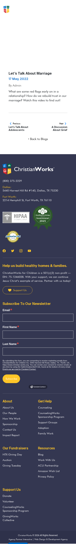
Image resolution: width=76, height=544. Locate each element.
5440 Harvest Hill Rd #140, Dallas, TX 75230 (30, 190)
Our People (9, 413)
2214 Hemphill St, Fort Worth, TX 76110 (27, 200)
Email (6, 310)
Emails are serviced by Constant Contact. (19, 369)
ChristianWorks (25, 535)
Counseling (45, 407)
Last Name (10, 344)
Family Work (45, 433)
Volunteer (8, 501)
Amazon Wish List (49, 471)
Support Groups (47, 422)
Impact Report (11, 435)
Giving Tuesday (12, 465)
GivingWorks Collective (10, 518)
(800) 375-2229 (12, 180)
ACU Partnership (48, 465)
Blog (40, 454)
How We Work (11, 418)
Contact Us (9, 429)
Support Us (20, 290)
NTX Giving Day (12, 454)
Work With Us (46, 460)
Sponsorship (10, 424)
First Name (10, 327)
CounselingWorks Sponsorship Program (51, 414)
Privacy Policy (46, 476)
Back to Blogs (38, 139)
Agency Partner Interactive (20, 539)
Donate (7, 496)
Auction (7, 460)
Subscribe (11, 378)
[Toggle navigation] (71, 10)
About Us (8, 407)
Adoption (43, 428)
